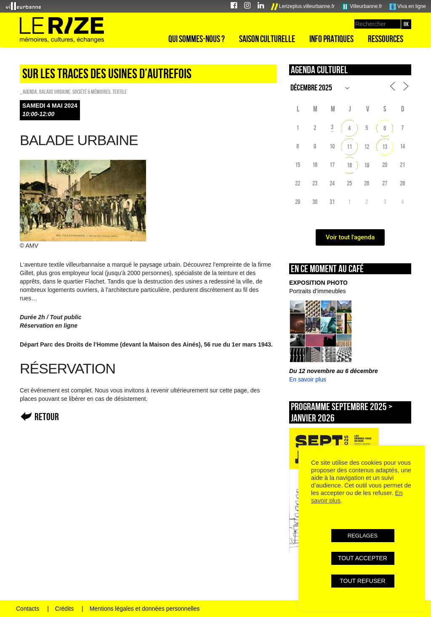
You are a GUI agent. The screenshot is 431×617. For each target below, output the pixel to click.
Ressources (385, 39)
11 (349, 146)
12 (366, 146)
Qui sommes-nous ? (196, 39)
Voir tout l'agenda (350, 237)
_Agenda (28, 91)
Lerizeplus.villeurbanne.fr (303, 6)
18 (349, 165)
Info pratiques (331, 39)
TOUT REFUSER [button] (362, 580)
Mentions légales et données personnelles (145, 608)
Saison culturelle (267, 39)
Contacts (27, 608)
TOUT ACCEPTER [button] (362, 558)
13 (384, 146)
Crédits (64, 608)
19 (366, 165)
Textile (119, 91)
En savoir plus (307, 379)
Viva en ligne (407, 6)
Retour (47, 416)
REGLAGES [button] (363, 535)
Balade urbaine (54, 91)
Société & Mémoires (91, 91)
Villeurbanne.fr (362, 6)
